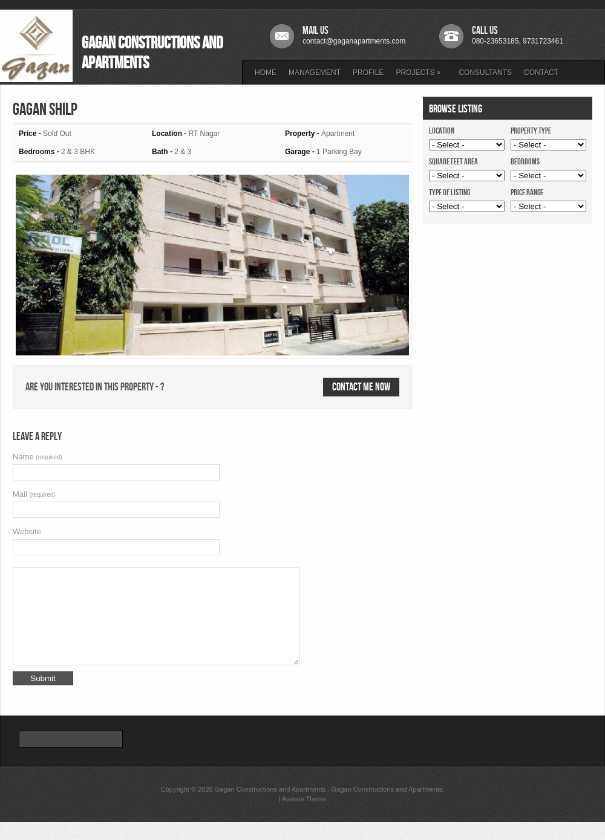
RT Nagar (204, 133)
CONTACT (541, 72)
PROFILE (368, 72)
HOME (265, 72)
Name (37, 456)
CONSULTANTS (485, 72)
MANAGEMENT (315, 72)
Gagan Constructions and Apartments (270, 807)
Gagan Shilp (45, 110)
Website (27, 531)
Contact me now (361, 387)
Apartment (338, 133)
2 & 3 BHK (78, 151)
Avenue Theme (304, 817)
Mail (34, 494)
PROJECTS (418, 72)
